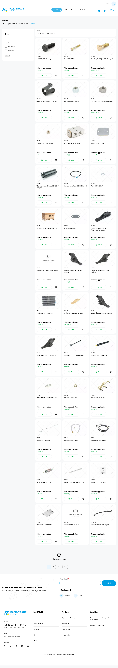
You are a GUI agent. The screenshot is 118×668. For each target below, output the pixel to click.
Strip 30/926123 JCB (97, 144)
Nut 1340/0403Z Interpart (72, 101)
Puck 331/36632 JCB (98, 187)
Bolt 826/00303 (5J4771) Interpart (102, 59)
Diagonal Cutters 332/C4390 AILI (47, 357)
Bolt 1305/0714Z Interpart (45, 59)
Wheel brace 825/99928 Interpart (74, 357)
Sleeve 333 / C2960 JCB (98, 442)
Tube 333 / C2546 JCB (98, 400)
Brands (75, 10)
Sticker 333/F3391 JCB (98, 485)
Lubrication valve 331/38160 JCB (47, 400)
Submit (109, 586)
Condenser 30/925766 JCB (45, 314)
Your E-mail (64, 582)
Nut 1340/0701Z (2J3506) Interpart (102, 101)
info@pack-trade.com (12, 639)
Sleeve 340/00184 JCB (71, 442)
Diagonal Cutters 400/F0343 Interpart (73, 273)
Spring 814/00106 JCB (44, 485)
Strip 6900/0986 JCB (70, 229)
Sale (67, 10)
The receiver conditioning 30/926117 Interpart (48, 187)
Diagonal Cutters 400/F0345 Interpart (100, 273)
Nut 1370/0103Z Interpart (45, 144)
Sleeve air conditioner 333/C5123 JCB (74, 187)
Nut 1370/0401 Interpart (71, 527)
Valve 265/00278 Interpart (72, 144)
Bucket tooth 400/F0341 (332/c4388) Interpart (99, 230)
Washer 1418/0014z (70, 400)
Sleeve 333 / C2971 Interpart (100, 527)
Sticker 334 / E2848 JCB (44, 527)
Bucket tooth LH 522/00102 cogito (47, 272)
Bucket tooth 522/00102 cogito (73, 314)
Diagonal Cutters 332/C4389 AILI (101, 314)
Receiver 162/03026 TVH (99, 357)
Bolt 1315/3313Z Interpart (72, 59)
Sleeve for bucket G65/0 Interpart (47, 101)
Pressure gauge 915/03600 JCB (74, 485)
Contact (83, 10)
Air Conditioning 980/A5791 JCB (47, 229)
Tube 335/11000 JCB (43, 442)
